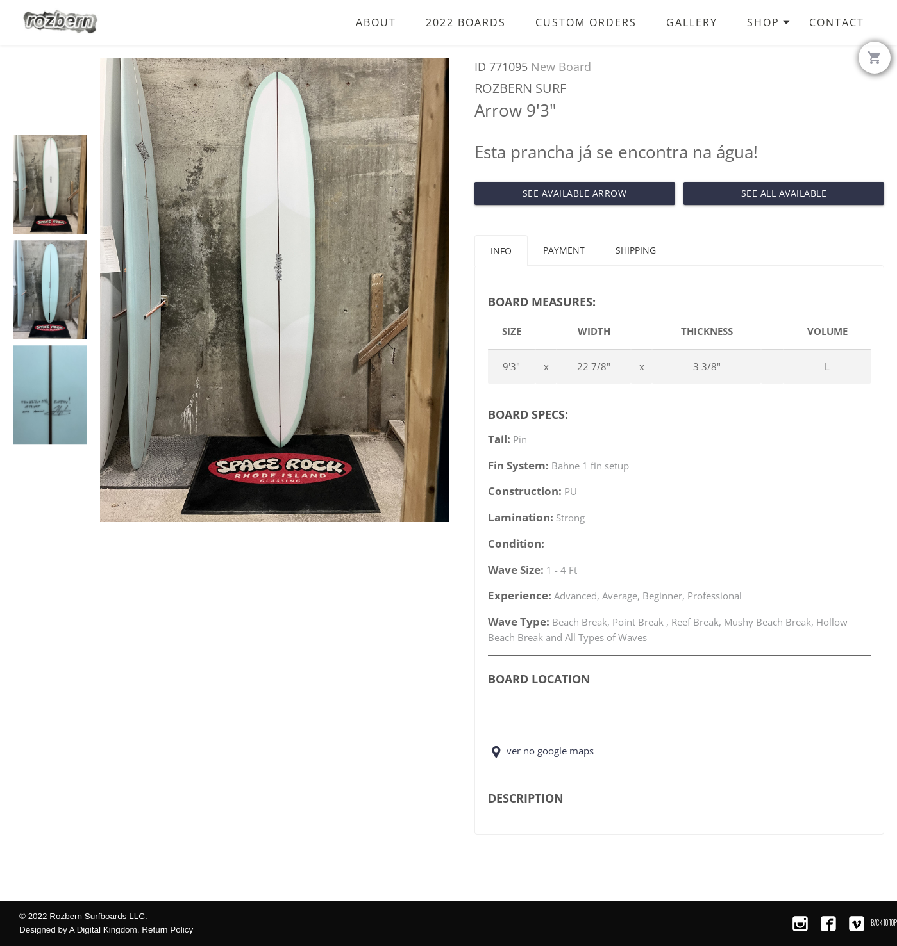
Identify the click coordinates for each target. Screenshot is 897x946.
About (376, 22)
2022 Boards (466, 22)
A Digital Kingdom (103, 929)
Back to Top (884, 922)
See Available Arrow (575, 193)
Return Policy (167, 929)
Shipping (636, 250)
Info (501, 251)
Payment (564, 250)
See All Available (784, 193)
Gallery (691, 22)
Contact (836, 22)
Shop (770, 29)
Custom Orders (586, 22)
